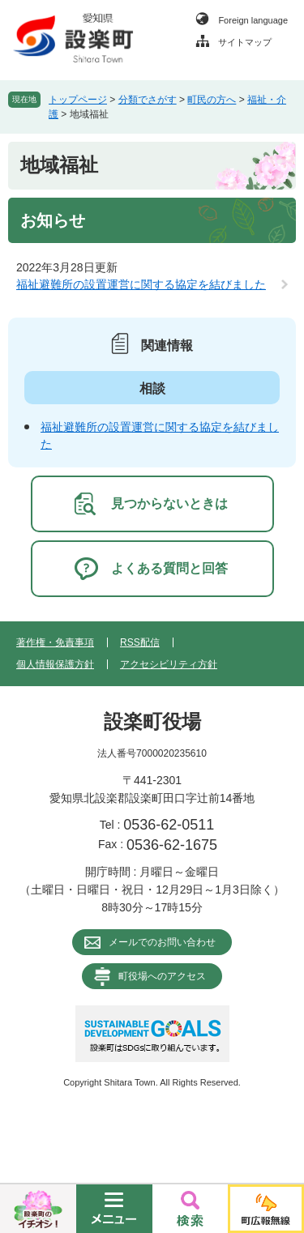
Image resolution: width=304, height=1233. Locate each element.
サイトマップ (245, 42)
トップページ (78, 99)
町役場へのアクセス (162, 976)
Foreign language (253, 20)
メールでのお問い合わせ (162, 942)
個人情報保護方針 (55, 664)
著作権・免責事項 (55, 642)
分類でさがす (147, 99)
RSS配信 (140, 642)
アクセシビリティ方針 (168, 664)
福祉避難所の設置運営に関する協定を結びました (141, 284)
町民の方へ (211, 99)
